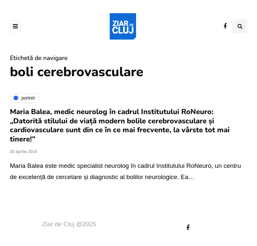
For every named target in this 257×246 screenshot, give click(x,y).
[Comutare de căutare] (240, 26)
